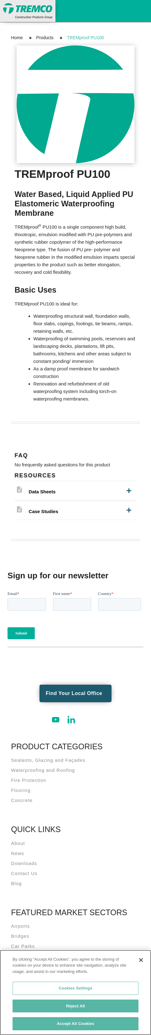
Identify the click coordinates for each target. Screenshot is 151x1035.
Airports (20, 926)
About (18, 843)
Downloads (24, 863)
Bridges (20, 936)
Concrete (22, 800)
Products (45, 37)
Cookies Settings (75, 988)
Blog (16, 883)
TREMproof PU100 (85, 37)
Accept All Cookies (75, 1023)
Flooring (20, 790)
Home (17, 37)
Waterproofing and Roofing (43, 770)
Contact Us (24, 873)
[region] (75, 992)
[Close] (141, 960)
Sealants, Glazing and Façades (48, 760)
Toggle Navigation (140, 10)
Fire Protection (28, 780)
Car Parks (23, 946)
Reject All (75, 1006)
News (17, 853)
